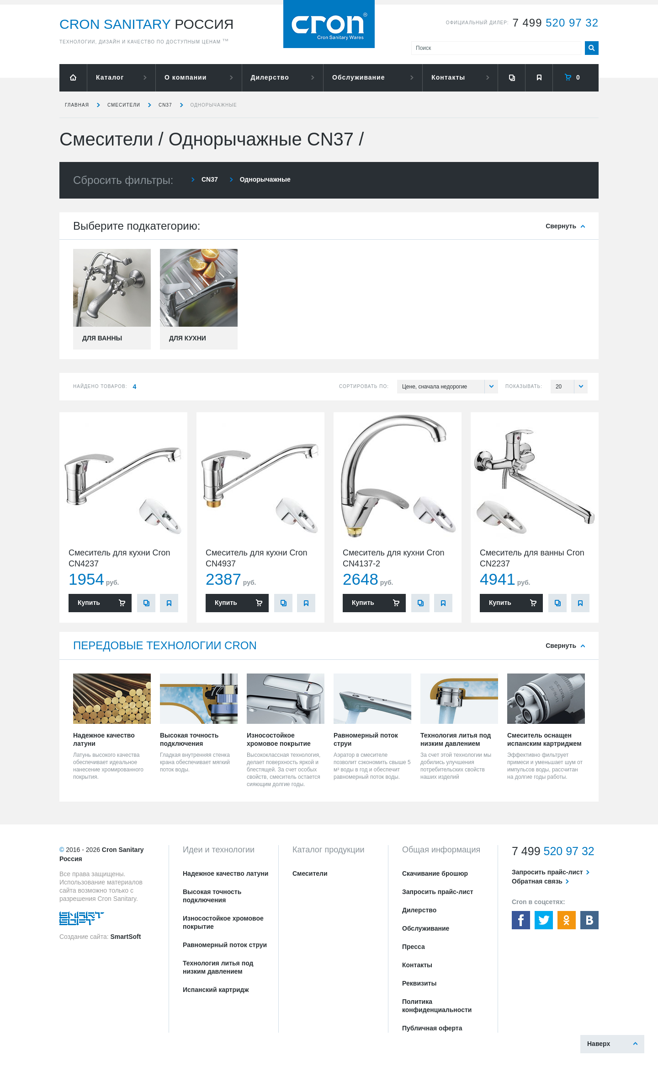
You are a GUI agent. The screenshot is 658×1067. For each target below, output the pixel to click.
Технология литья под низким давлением (218, 967)
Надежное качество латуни (225, 873)
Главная (77, 105)
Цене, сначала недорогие (450, 386)
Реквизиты (419, 983)
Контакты (448, 77)
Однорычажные (214, 105)
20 (572, 386)
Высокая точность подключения (212, 896)
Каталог (110, 77)
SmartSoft (125, 936)
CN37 (165, 105)
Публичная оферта (432, 1028)
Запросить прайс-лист (437, 891)
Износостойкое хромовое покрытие (223, 922)
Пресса (413, 946)
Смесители (123, 105)
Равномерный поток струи (225, 944)
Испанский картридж (216, 989)
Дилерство (270, 77)
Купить (89, 602)
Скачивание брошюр (435, 873)
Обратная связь (537, 881)
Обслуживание (358, 77)
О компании (185, 77)
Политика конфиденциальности (437, 1005)
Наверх (598, 1043)
